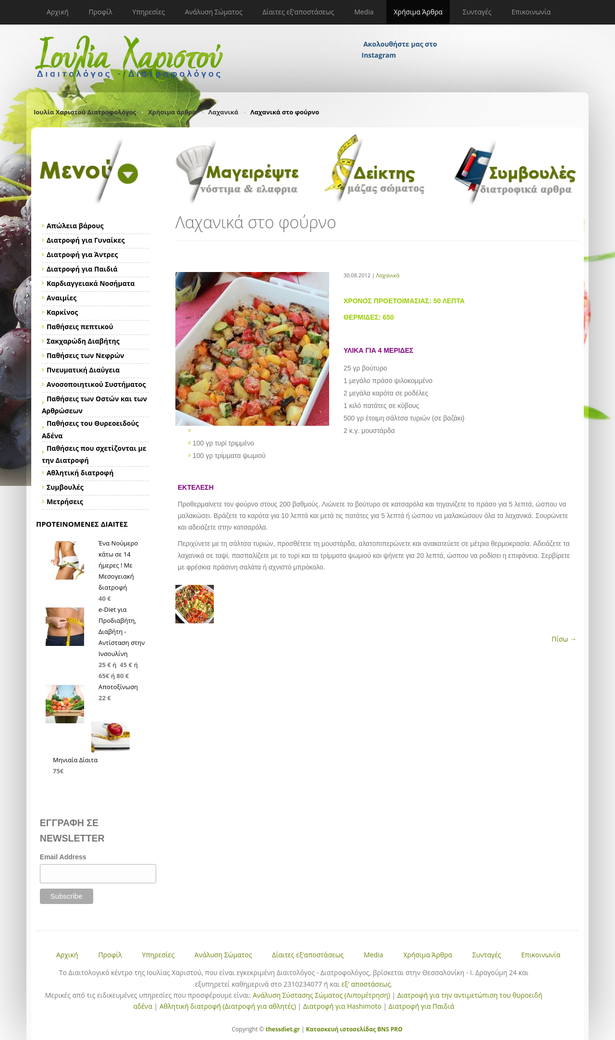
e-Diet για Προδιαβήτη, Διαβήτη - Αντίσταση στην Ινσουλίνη (121, 631)
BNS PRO (389, 1029)
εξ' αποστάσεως (366, 984)
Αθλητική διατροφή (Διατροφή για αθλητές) (228, 1006)
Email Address (63, 857)
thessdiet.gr (283, 1029)
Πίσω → (564, 639)
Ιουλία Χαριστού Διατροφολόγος (85, 112)
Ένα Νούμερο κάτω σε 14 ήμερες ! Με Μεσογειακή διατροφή (118, 565)
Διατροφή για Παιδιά (421, 1006)
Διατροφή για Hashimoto (342, 1006)
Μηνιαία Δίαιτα (75, 759)
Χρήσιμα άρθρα (172, 112)
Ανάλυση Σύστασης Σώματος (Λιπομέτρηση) (321, 995)
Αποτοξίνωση (118, 686)
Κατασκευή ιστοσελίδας (341, 1029)
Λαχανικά (223, 112)
